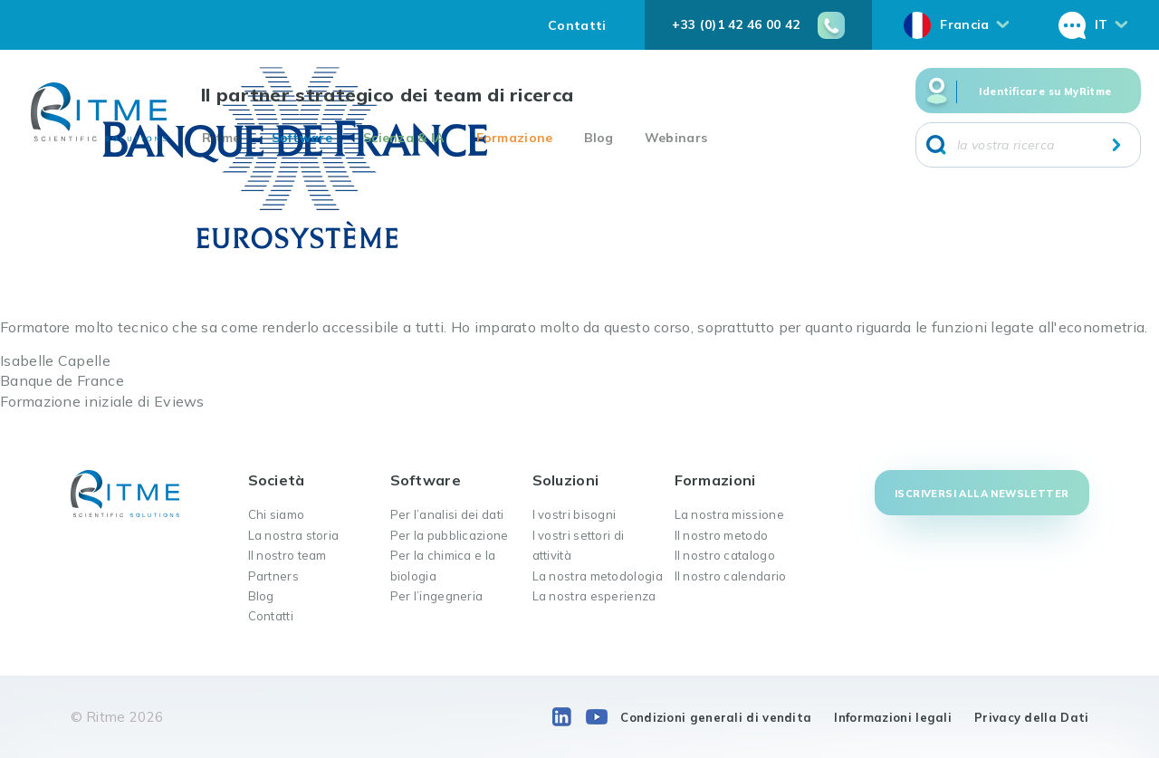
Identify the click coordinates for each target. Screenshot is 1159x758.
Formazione (514, 138)
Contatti (577, 25)
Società (276, 480)
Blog (599, 138)
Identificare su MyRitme (1045, 91)
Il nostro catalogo (725, 555)
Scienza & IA (404, 138)
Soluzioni (565, 480)
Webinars (676, 138)
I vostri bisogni (574, 514)
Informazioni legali (893, 717)
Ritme (221, 138)
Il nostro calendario (731, 576)
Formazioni (715, 480)
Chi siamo (276, 514)
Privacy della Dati (1031, 717)
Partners (273, 576)
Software (302, 138)
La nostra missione (729, 514)
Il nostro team (287, 555)
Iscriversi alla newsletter (981, 493)
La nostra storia (294, 535)
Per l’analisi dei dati (447, 514)
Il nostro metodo (722, 535)
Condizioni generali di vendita (715, 717)
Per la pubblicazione (449, 535)
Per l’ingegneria (437, 596)
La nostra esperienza (594, 596)
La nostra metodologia (597, 576)
